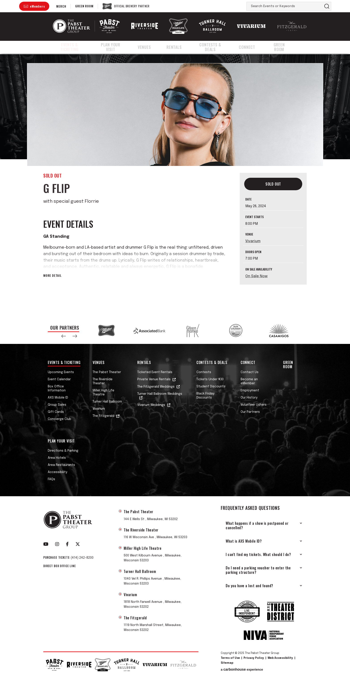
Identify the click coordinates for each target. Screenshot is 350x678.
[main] (175, 185)
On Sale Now (256, 276)
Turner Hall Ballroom (107, 401)
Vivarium (252, 241)
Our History (249, 397)
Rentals (178, 47)
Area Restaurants (61, 465)
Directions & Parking (63, 450)
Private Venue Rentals (154, 379)
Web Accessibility (280, 658)
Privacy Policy (254, 658)
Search (327, 6)
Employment (250, 390)
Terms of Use (230, 658)
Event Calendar (59, 379)
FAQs (51, 479)
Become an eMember (249, 381)
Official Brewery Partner (131, 6)
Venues (151, 47)
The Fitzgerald (103, 416)
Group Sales (57, 404)
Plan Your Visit (117, 47)
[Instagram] (57, 544)
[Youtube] (45, 544)
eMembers (37, 6)
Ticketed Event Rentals (154, 372)
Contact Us (249, 372)
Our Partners (250, 411)
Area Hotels (57, 457)
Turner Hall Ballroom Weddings (159, 393)
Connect (253, 47)
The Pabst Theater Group (71, 26)
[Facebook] (67, 544)
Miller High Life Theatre (103, 392)
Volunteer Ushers (254, 404)
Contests (203, 372)
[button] (63, 336)
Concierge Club (59, 419)
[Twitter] (77, 544)
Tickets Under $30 (210, 379)
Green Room (84, 6)
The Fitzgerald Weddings (156, 386)
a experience (242, 669)
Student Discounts (210, 386)
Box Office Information (57, 388)
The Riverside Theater (102, 381)
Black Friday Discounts (205, 395)
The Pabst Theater (107, 372)
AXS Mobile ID (58, 397)
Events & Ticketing (71, 47)
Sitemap (227, 663)
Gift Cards (56, 411)
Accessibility (57, 472)
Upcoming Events (61, 372)
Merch (61, 6)
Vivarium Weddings (151, 405)
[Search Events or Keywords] (285, 6)
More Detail (52, 275)
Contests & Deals (215, 47)
